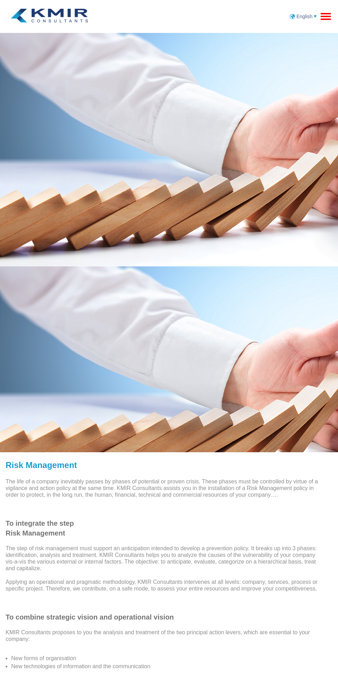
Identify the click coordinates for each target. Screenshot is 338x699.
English (305, 16)
